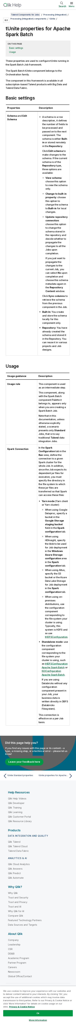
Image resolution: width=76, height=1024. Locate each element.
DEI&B (11, 953)
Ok (37, 1013)
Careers (12, 967)
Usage (12, 52)
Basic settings (16, 48)
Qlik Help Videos (17, 798)
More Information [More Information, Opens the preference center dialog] (38, 1020)
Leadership (14, 944)
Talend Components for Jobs (25, 14)
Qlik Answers (15, 868)
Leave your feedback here (24, 761)
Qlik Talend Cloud (17, 846)
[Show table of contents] (6, 15)
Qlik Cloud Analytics (19, 864)
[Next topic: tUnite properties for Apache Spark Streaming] (56, 776)
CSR (10, 949)
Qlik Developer (16, 803)
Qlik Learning (15, 812)
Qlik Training (15, 807)
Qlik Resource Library (20, 821)
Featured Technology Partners (25, 920)
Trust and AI (14, 906)
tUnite (52, 18)
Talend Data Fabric (18, 850)
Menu (71, 6)
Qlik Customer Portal (19, 816)
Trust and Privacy (17, 902)
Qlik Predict (14, 873)
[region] (38, 1005)
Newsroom (14, 971)
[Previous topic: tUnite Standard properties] (19, 776)
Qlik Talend (14, 841)
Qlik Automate (16, 877)
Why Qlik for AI (16, 911)
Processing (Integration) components (28, 18)
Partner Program (17, 962)
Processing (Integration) (55, 14)
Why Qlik (13, 893)
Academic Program (18, 958)
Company (13, 940)
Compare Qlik (15, 915)
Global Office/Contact (20, 976)
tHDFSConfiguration (56, 636)
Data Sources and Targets (22, 924)
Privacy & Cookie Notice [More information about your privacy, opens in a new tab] (22, 1006)
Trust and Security (18, 897)
